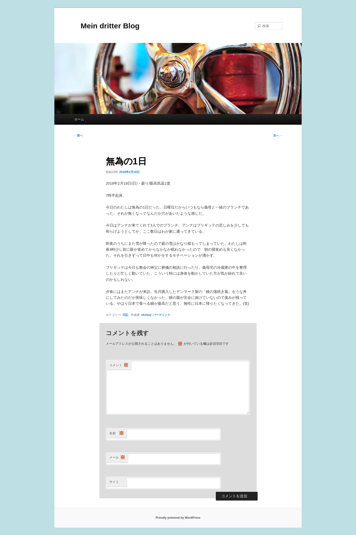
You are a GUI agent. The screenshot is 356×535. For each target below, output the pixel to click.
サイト (114, 482)
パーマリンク (161, 315)
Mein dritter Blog (106, 26)
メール (117, 457)
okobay (146, 315)
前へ (78, 135)
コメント (119, 365)
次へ (278, 135)
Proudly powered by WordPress (178, 517)
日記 (125, 315)
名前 (116, 433)
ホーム (79, 119)
